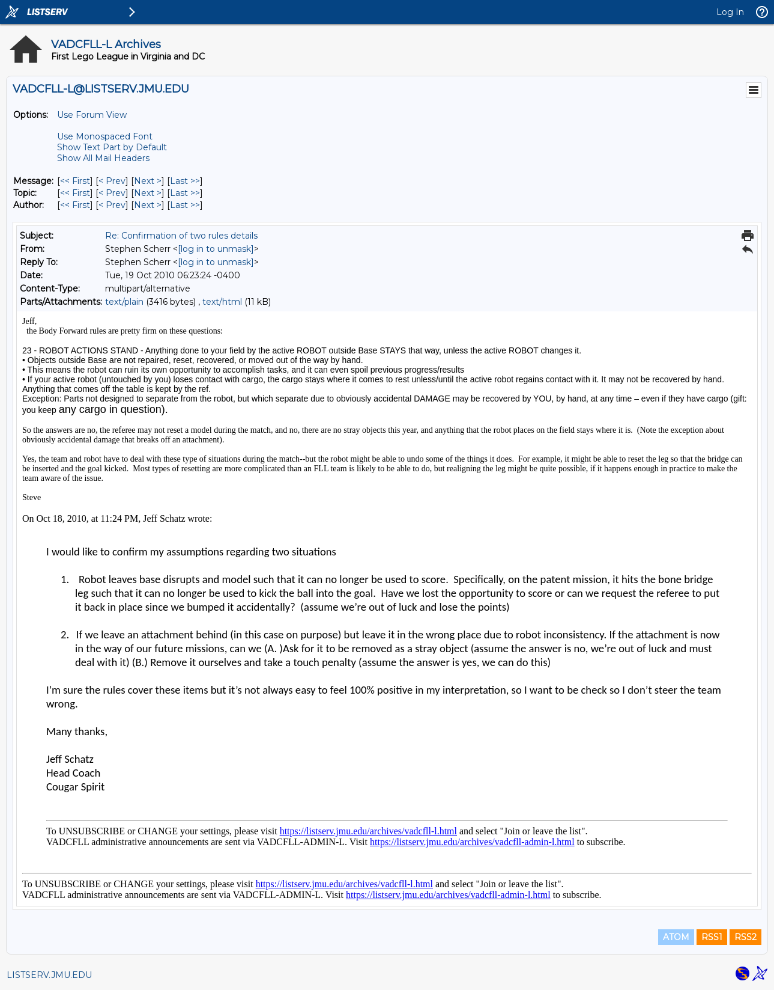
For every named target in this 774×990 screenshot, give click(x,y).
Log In (730, 12)
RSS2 (745, 937)
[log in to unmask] (216, 248)
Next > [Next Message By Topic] (148, 193)
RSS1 (711, 937)
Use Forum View (92, 114)
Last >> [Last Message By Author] (185, 205)
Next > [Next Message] (148, 181)
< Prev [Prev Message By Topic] (111, 193)
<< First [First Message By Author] (75, 205)
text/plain (124, 301)
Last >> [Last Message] (185, 181)
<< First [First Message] (75, 181)
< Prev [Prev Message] (111, 181)
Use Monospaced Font (105, 136)
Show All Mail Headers (103, 158)
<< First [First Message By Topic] (75, 193)
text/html (222, 301)
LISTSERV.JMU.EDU (49, 975)
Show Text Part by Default (112, 147)
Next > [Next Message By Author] (148, 205)
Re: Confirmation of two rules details (181, 235)
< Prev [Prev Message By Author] (111, 205)
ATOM (676, 937)
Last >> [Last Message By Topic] (185, 193)
